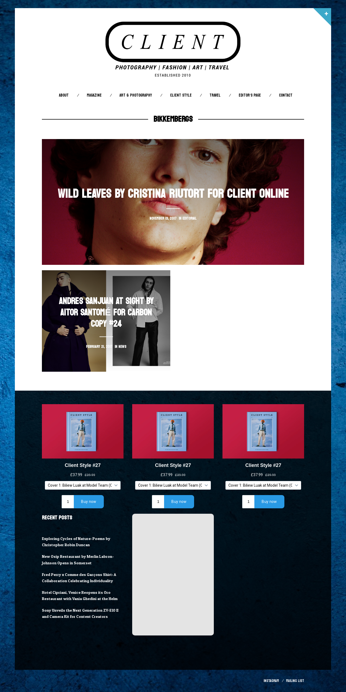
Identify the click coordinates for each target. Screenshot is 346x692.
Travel (215, 95)
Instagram (271, 680)
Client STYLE (181, 95)
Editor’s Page (250, 95)
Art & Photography (135, 95)
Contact (285, 95)
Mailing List (295, 680)
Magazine (94, 95)
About (64, 95)
